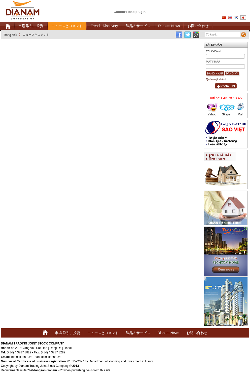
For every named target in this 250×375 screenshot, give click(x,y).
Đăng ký (232, 73)
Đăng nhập (215, 73)
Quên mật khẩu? (216, 79)
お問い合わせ (196, 333)
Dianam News (168, 333)
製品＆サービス (138, 333)
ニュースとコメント (103, 333)
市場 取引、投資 (67, 333)
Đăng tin (227, 86)
